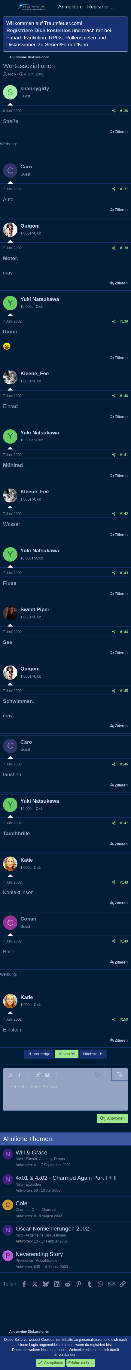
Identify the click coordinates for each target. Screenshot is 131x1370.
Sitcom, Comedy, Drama (45, 1159)
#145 (124, 691)
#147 (124, 823)
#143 (124, 573)
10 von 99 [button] (66, 1054)
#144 (124, 632)
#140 (124, 396)
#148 (124, 882)
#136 (124, 111)
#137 (124, 189)
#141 (124, 455)
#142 (124, 514)
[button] (9, 1075)
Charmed (48, 1210)
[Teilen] (114, 111)
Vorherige (38, 1054)
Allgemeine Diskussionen (46, 1235)
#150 (124, 1019)
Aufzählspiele (46, 1260)
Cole (21, 1203)
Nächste (93, 1054)
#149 (124, 941)
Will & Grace (31, 1152)
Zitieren (121, 131)
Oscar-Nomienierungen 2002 (52, 1228)
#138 (124, 248)
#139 (124, 321)
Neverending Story (39, 1254)
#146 (124, 764)
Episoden (33, 1184)
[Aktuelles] (123, 7)
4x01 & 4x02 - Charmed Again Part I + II (66, 1178)
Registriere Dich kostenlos (38, 30)
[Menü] (8, 7)
